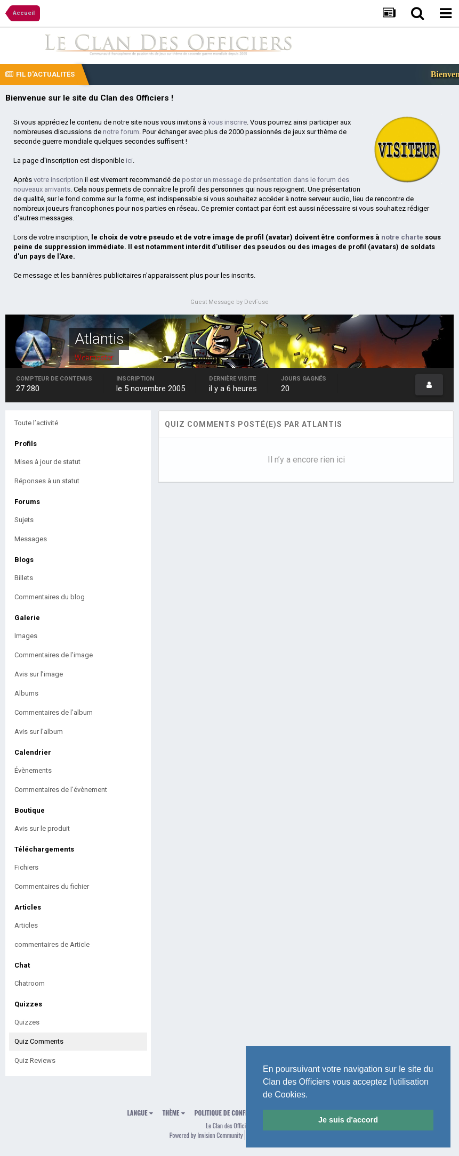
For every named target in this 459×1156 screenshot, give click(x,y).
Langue (140, 1112)
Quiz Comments (38, 1041)
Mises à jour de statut (47, 462)
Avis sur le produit (42, 828)
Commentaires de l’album (53, 712)
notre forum (121, 132)
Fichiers (26, 867)
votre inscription (58, 180)
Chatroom (29, 983)
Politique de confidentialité (235, 1112)
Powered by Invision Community (206, 1135)
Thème (174, 1112)
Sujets (24, 520)
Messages (30, 539)
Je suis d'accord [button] (348, 1120)
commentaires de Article (52, 944)
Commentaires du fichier (51, 886)
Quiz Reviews (34, 1060)
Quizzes (26, 1022)
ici (129, 160)
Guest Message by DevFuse (229, 302)
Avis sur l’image (38, 674)
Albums (26, 693)
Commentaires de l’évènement (60, 790)
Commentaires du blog (49, 597)
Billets (23, 578)
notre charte (402, 237)
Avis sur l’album (38, 732)
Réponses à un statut (46, 481)
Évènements (33, 770)
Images (25, 636)
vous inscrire (227, 122)
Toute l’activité (36, 423)
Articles (26, 925)
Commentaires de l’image (53, 655)
